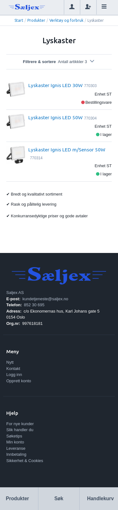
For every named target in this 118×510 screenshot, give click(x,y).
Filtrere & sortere (59, 61)
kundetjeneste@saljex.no (45, 298)
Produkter (36, 20)
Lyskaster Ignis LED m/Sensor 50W (66, 149)
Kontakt (13, 368)
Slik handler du (19, 429)
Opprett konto (18, 380)
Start (18, 20)
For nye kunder (20, 423)
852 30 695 (34, 304)
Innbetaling (16, 454)
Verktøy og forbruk (66, 20)
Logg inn (14, 374)
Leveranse (15, 448)
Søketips (14, 436)
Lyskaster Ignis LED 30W (55, 85)
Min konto (15, 442)
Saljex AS (15, 292)
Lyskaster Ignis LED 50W (55, 117)
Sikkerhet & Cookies (24, 460)
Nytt (10, 362)
